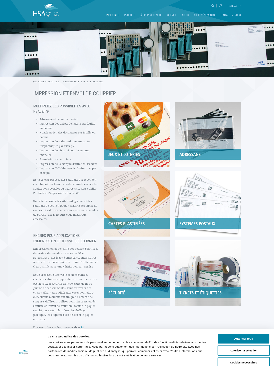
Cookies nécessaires (243, 342)
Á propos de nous (151, 15)
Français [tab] (232, 6)
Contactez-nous (230, 15)
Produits (129, 15)
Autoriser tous (243, 318)
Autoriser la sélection (244, 330)
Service (172, 15)
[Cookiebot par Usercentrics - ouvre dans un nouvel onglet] (24, 359)
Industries (112, 15)
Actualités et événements (198, 15)
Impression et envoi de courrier (83, 81)
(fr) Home (40, 81)
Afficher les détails (201, 358)
